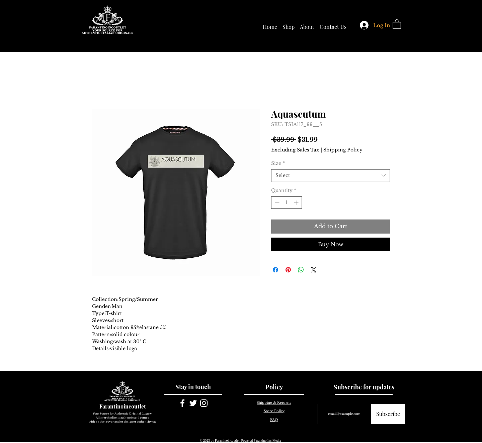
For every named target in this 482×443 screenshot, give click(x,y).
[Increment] (297, 202)
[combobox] (330, 175)
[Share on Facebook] (275, 270)
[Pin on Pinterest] (288, 270)
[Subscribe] (388, 414)
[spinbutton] (286, 202)
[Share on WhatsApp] (301, 270)
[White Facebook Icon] (182, 403)
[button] (397, 24)
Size (278, 163)
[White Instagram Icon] (204, 403)
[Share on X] (314, 270)
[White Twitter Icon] (193, 403)
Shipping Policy (343, 150)
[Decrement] (276, 202)
